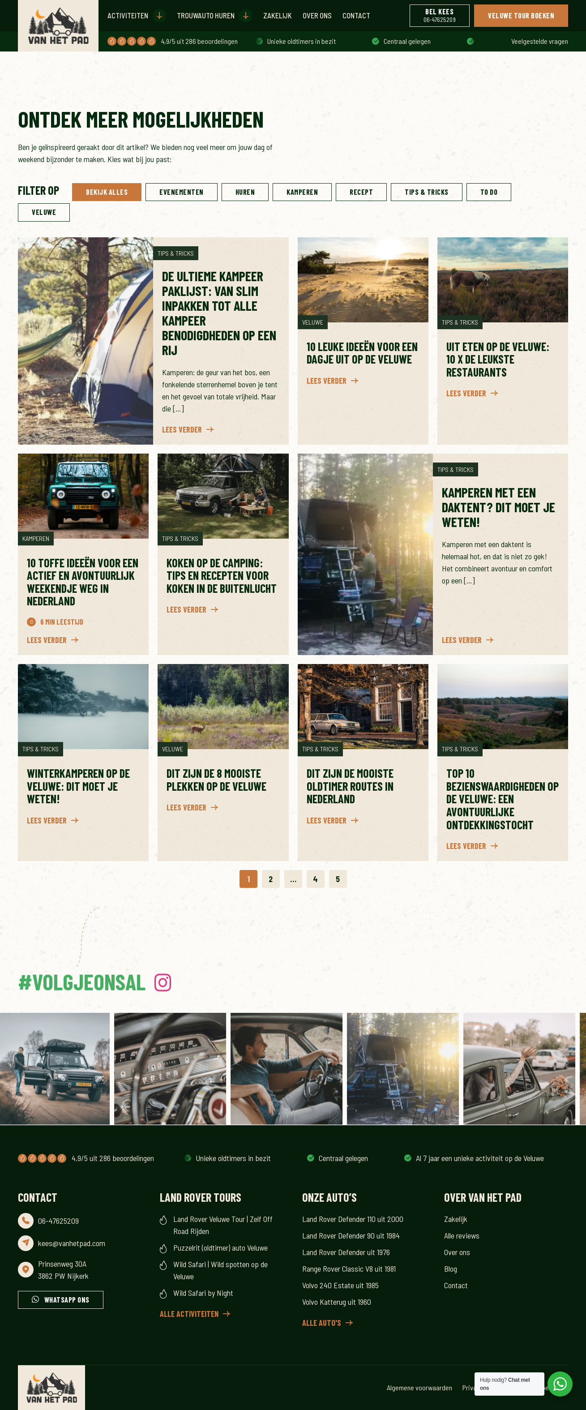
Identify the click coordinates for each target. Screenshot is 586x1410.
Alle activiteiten (189, 1314)
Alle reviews (461, 1235)
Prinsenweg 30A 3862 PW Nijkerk (63, 1270)
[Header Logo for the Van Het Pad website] (58, 25)
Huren (245, 192)
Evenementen (181, 192)
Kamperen (302, 192)
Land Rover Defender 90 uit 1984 (351, 1235)
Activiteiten (127, 15)
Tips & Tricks (427, 192)
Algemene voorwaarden (419, 1387)
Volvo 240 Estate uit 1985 (340, 1285)
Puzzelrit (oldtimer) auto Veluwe (220, 1247)
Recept (361, 192)
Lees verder (182, 429)
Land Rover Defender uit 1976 (346, 1252)
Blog (450, 1268)
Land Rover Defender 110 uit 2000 (352, 1219)
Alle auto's (321, 1323)
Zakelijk (277, 15)
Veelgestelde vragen (539, 41)
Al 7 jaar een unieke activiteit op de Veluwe (321, 41)
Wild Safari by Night (203, 1293)
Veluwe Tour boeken (521, 15)
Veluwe (44, 212)
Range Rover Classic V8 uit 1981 (349, 1268)
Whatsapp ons (67, 1299)
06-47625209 (58, 1221)
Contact (356, 15)
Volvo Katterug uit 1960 (336, 1302)
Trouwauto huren (206, 15)
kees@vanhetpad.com (71, 1243)
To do (489, 192)
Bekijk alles (107, 192)
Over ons (317, 15)
